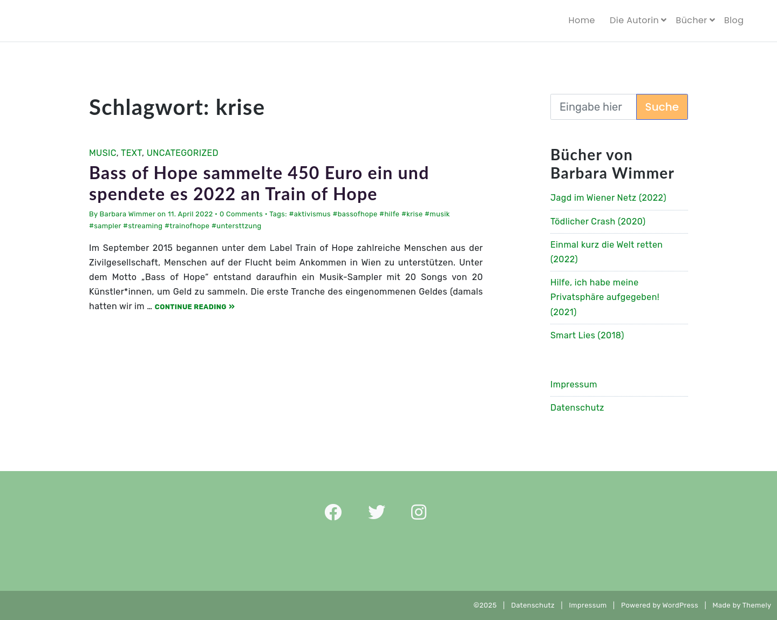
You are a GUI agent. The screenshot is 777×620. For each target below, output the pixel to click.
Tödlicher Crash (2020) (598, 221)
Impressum (573, 384)
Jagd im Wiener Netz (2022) (608, 198)
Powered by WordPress (659, 605)
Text (131, 153)
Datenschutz (577, 408)
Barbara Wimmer (127, 214)
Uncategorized (183, 153)
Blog (734, 20)
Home (582, 20)
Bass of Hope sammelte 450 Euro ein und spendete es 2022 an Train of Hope (259, 182)
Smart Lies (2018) (587, 335)
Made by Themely (745, 605)
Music (103, 153)
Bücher (691, 20)
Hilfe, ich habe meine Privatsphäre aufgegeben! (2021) (604, 297)
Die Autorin (634, 20)
